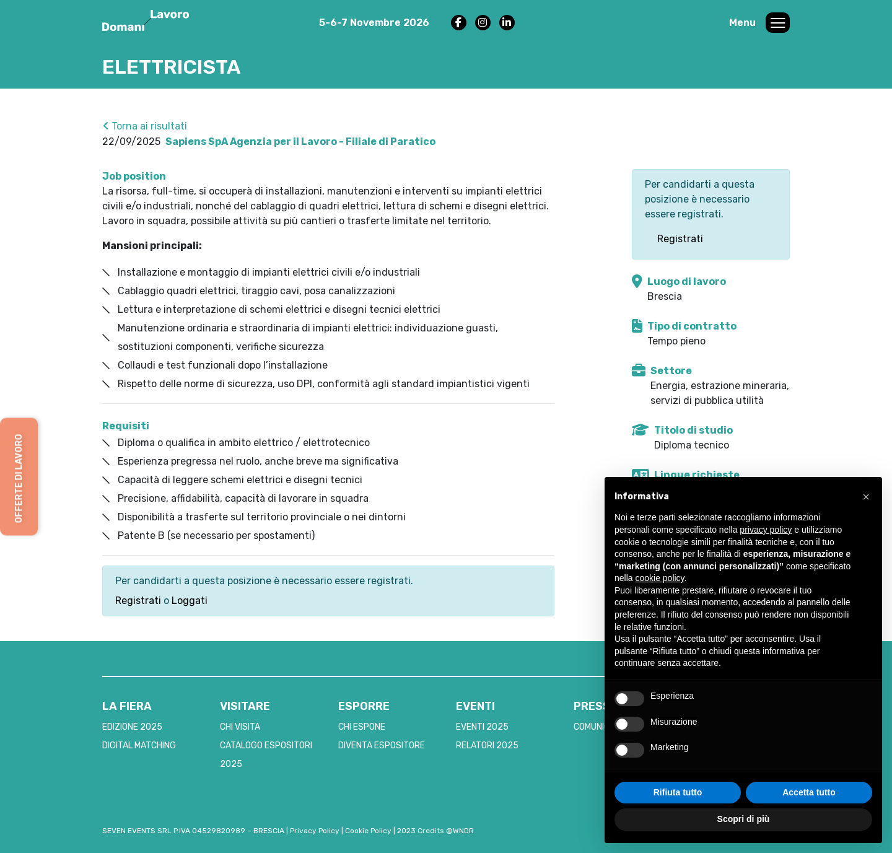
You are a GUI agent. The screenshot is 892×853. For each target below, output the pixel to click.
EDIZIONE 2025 (132, 727)
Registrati (138, 600)
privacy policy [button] (766, 530)
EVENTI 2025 (482, 727)
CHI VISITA (240, 727)
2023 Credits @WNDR (435, 830)
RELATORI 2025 (487, 745)
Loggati (190, 600)
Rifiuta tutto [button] (678, 792)
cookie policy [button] (659, 578)
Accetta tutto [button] (809, 792)
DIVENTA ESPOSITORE (381, 745)
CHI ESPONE (361, 727)
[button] (866, 497)
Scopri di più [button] (743, 819)
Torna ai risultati (145, 126)
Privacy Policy (314, 830)
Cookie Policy (368, 830)
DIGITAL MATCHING (139, 745)
